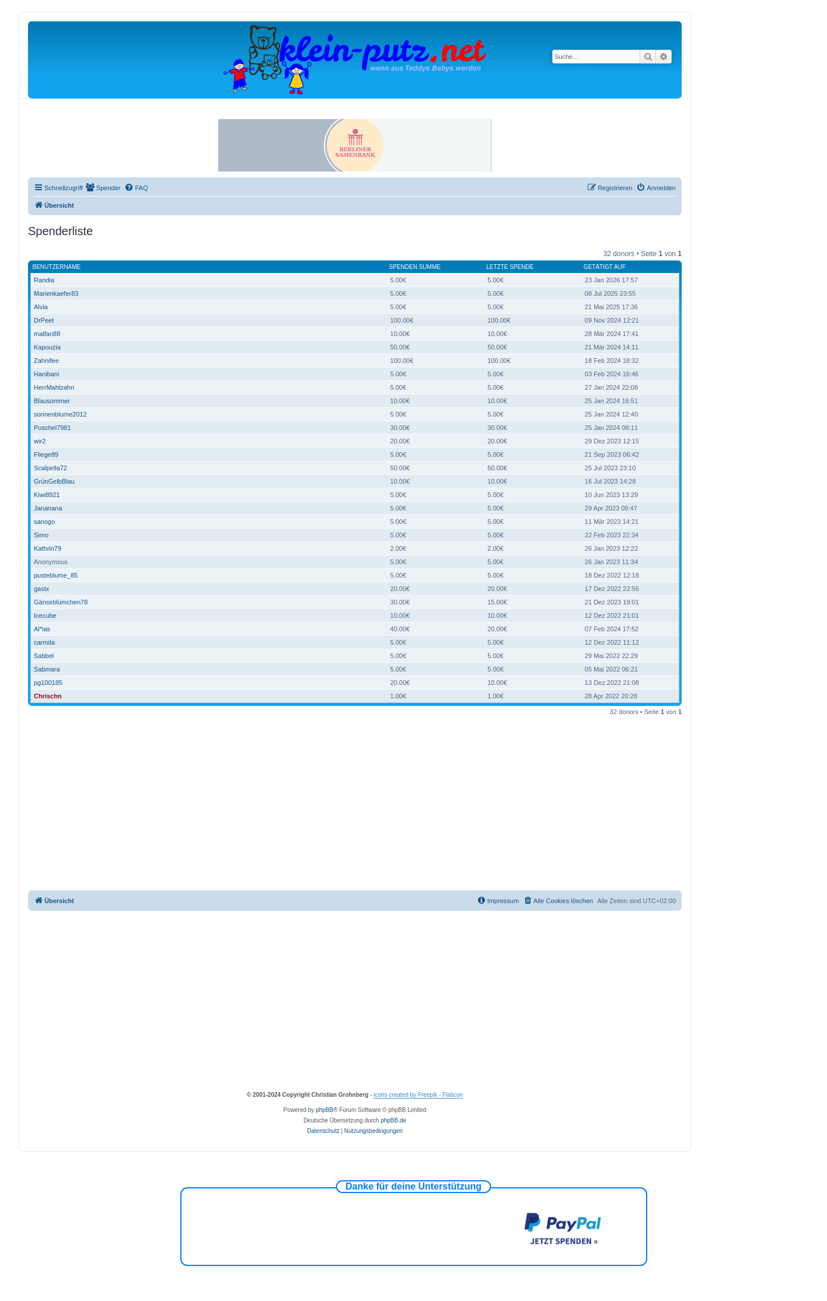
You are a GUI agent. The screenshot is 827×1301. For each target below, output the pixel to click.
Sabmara (47, 669)
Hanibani (46, 373)
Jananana (48, 508)
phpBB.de (393, 1120)
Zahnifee (46, 360)
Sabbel (44, 655)
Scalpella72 (50, 467)
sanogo (44, 521)
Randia (44, 280)
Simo (41, 534)
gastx (41, 588)
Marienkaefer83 (56, 293)
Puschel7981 (52, 427)
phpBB (324, 1110)
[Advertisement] (364, 802)
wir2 (40, 441)
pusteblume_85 (56, 575)
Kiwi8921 (47, 494)
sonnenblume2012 (60, 414)
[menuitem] (103, 188)
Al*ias (42, 628)
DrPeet (44, 320)
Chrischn (48, 696)
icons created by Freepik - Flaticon (418, 1095)
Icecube (45, 615)
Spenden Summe (415, 267)
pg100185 (48, 682)
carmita (44, 642)
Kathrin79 (47, 548)
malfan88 (47, 333)
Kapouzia (47, 347)
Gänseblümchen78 (61, 602)
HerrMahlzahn (54, 387)
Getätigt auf (605, 267)
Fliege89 (46, 454)
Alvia (41, 306)
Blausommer (52, 400)
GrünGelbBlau (54, 481)
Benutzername (57, 267)
